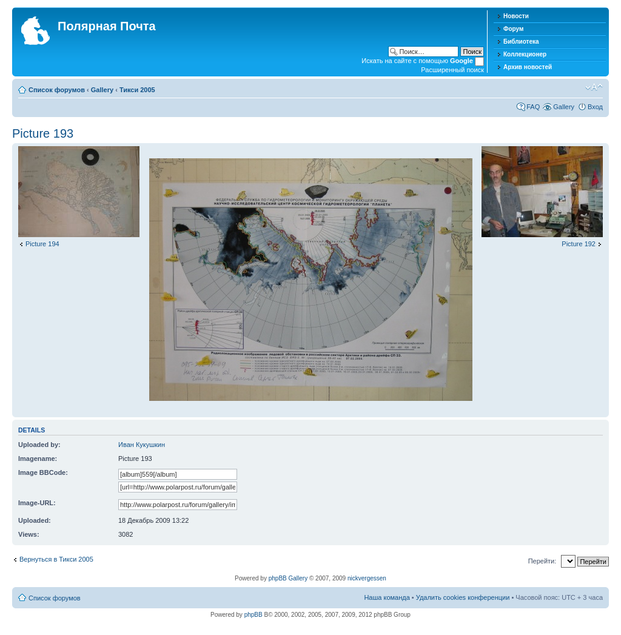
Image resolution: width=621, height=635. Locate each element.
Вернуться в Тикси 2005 (56, 559)
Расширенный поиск (452, 69)
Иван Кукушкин (141, 444)
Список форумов (57, 89)
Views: (28, 534)
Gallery (102, 89)
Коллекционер (524, 54)
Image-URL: (37, 502)
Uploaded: (34, 520)
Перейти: (542, 561)
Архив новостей (527, 67)
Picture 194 (42, 243)
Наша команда (386, 597)
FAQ (533, 106)
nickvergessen (366, 578)
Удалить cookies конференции (463, 597)
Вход (595, 106)
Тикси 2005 (137, 89)
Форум (513, 28)
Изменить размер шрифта (594, 87)
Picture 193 (42, 133)
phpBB (253, 614)
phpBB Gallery (288, 578)
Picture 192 (579, 243)
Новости (516, 16)
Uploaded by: (39, 444)
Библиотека (521, 41)
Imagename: (37, 458)
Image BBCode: (43, 472)
